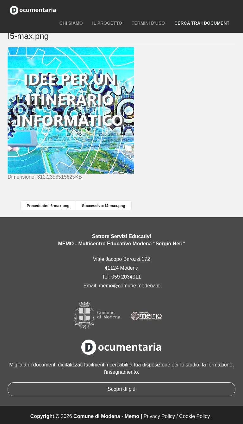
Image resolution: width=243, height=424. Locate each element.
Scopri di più (121, 389)
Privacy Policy (159, 416)
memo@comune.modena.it (129, 285)
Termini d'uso (148, 23)
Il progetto (107, 23)
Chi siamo (71, 23)
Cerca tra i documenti (202, 23)
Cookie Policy (194, 416)
